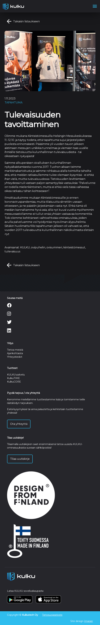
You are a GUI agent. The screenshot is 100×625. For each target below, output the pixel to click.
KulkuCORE (14, 381)
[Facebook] (9, 306)
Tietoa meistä (15, 349)
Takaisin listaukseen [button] (22, 21)
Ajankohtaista (15, 353)
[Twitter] (9, 322)
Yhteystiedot (14, 356)
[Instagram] (9, 314)
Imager (88, 621)
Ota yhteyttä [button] (18, 424)
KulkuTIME (13, 378)
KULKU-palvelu (16, 374)
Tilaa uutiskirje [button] (20, 458)
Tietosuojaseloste (52, 614)
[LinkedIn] (9, 331)
